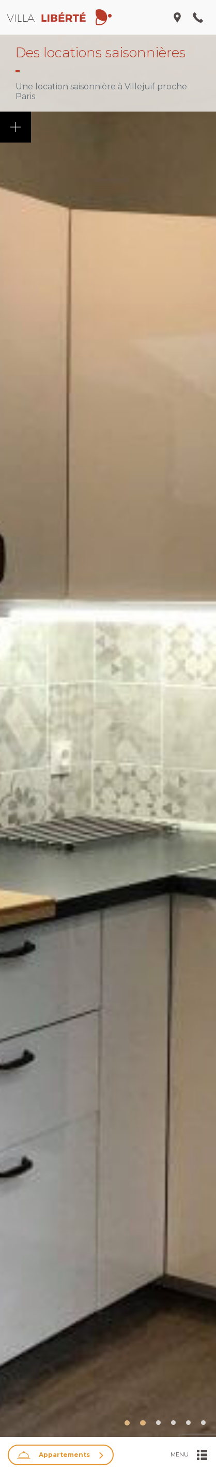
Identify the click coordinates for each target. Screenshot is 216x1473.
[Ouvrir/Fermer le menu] (189, 1455)
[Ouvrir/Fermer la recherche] (61, 1455)
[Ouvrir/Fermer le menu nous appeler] (198, 17)
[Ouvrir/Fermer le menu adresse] (177, 17)
